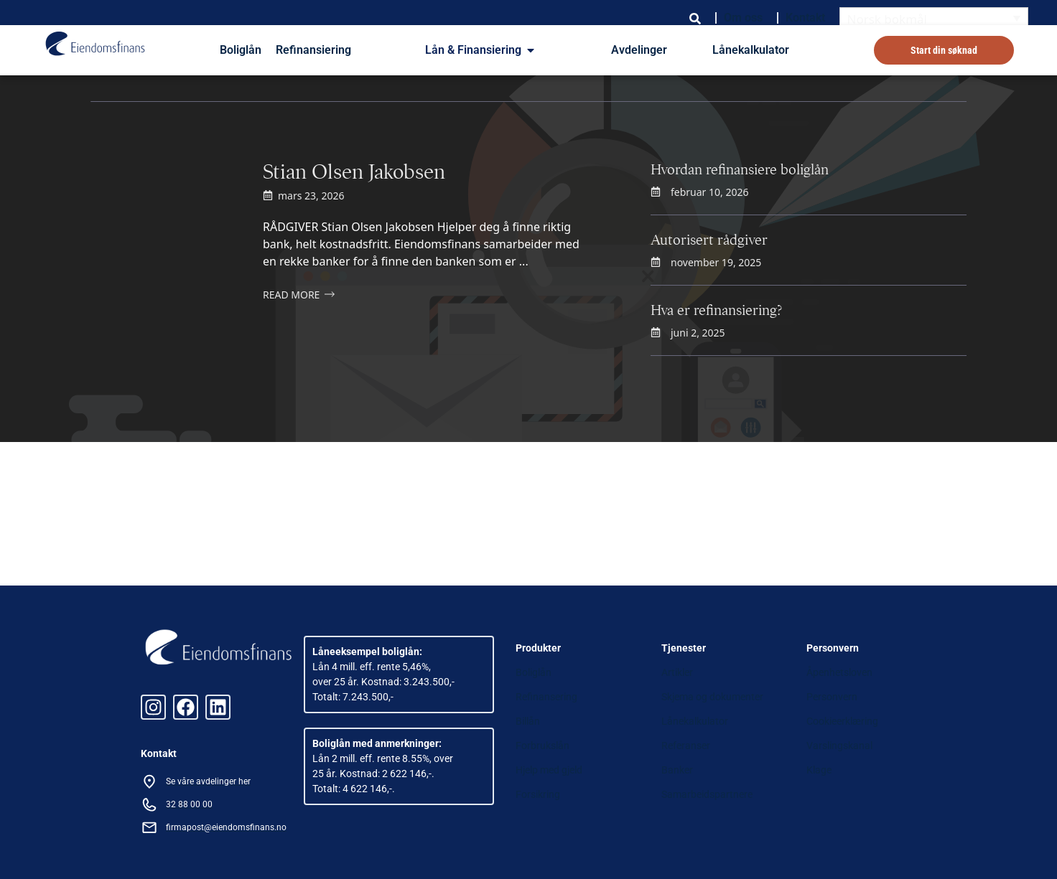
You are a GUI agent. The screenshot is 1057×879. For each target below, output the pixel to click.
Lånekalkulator (750, 50)
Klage (819, 770)
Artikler (677, 672)
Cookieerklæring (842, 721)
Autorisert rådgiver (709, 240)
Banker (677, 770)
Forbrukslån (542, 745)
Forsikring (538, 794)
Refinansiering (313, 50)
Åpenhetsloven (839, 672)
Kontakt (805, 17)
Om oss (743, 17)
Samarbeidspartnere (707, 794)
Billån (528, 721)
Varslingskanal (839, 745)
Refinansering (546, 696)
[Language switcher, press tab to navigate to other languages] (934, 18)
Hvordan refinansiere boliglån (740, 170)
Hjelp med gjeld (549, 770)
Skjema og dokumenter (712, 696)
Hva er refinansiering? (716, 310)
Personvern (831, 696)
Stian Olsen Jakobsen (354, 171)
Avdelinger (639, 50)
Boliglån (240, 50)
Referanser (685, 745)
